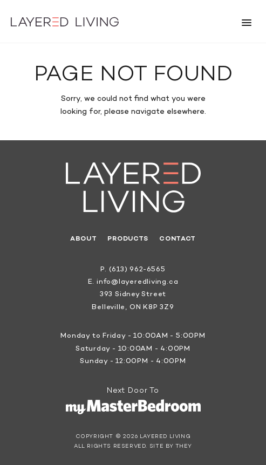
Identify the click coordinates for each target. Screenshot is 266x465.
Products (127, 239)
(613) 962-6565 (137, 269)
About (83, 239)
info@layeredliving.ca (137, 282)
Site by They (170, 446)
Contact (177, 239)
